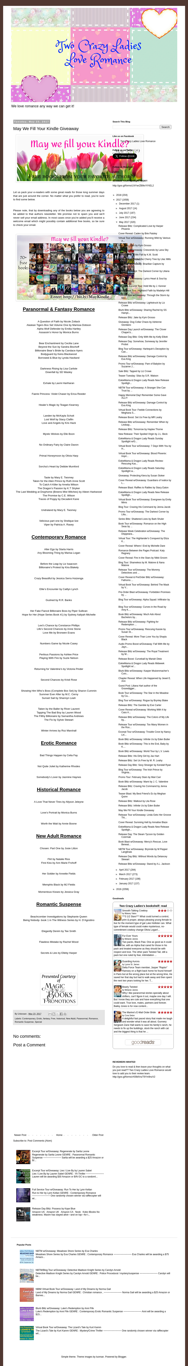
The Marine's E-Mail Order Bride (139, 1012)
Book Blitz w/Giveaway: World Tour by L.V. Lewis (143, 751)
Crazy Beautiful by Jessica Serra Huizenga (58, 578)
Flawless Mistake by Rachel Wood (58, 941)
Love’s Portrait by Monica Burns (59, 812)
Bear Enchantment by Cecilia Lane (59, 343)
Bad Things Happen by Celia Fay (59, 755)
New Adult (71, 1018)
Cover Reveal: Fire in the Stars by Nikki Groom (142, 557)
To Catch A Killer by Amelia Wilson (58, 484)
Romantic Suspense (24, 1022)
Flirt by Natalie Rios (59, 859)
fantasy (46, 1018)
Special (38, 1022)
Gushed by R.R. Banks (59, 600)
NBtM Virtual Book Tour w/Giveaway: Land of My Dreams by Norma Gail (73, 1289)
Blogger (122, 1356)
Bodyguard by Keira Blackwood (59, 354)
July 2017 (124, 213)
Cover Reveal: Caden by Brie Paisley (137, 233)
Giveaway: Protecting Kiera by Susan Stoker (141, 475)
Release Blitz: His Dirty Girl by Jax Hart (138, 756)
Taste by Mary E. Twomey (59, 477)
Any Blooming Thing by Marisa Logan (58, 552)
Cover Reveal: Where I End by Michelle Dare (141, 545)
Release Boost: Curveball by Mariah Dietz (140, 658)
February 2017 (127, 878)
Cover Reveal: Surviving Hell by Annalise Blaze (142, 822)
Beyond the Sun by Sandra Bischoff (59, 346)
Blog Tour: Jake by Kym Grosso (134, 245)
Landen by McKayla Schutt (58, 415)
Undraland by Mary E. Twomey (58, 510)
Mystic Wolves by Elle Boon (59, 433)
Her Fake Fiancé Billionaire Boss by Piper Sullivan (58, 610)
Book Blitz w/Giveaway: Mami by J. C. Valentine (143, 781)
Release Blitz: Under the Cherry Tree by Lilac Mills (144, 259)
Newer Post (20, 1135)
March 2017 (125, 874)
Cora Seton (130, 1015)
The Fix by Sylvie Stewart (58, 719)
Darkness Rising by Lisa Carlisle (58, 368)
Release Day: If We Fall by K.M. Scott (138, 254)
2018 (119, 195)
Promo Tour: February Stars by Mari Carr (139, 777)
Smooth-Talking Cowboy (135, 910)
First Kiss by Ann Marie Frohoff (58, 862)
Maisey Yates (130, 913)
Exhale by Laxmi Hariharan (58, 383)
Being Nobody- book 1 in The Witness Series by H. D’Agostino (58, 920)
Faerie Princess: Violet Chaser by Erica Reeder (59, 393)
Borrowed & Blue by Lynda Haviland (58, 357)
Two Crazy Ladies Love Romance (138, 141)
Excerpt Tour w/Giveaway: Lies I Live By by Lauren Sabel (62, 1170)
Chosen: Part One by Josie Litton (59, 848)
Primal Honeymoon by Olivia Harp (58, 455)
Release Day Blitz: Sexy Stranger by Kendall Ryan (144, 765)
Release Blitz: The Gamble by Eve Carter (139, 705)
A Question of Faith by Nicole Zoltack (59, 321)
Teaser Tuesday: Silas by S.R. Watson (138, 375)
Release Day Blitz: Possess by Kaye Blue (53, 1208)
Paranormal (82, 1018)
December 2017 (127, 203)
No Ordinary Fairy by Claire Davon (59, 444)
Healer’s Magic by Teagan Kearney (59, 404)
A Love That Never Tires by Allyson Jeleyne (59, 801)
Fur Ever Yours (130, 936)
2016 (119, 889)
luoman (100, 1356)
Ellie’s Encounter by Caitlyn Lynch (59, 589)
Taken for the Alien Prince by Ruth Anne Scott (59, 481)
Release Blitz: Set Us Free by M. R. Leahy (140, 760)
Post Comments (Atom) (40, 1140)
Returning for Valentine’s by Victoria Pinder (58, 668)
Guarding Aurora (130, 961)
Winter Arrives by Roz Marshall (58, 730)
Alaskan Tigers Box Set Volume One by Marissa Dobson (59, 325)
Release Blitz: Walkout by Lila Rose (136, 801)
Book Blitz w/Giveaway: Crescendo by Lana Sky (143, 250)
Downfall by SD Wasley (58, 372)
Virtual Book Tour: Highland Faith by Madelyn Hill (143, 290)
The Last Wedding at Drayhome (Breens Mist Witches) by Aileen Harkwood (59, 491)
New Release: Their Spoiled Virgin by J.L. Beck (142, 434)
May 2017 (124, 222)
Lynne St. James (132, 964)
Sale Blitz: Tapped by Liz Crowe (134, 371)
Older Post (97, 1135)
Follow (116, 172)
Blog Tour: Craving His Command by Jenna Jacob (144, 507)
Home (59, 1135)
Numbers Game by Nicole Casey (58, 643)
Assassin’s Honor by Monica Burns (59, 332)
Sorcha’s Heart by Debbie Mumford (59, 466)
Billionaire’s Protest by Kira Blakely (59, 567)
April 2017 (124, 869)
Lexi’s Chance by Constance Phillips (58, 625)
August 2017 (126, 208)
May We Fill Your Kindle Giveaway (136, 810)
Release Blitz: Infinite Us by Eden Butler (139, 805)
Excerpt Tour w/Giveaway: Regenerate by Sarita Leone (60, 1151)
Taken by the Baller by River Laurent (59, 708)
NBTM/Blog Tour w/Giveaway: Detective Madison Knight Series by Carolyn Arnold (78, 1270)
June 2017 (124, 217)
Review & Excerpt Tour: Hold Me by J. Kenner (142, 286)
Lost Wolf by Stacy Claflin (58, 419)
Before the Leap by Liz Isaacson (58, 563)
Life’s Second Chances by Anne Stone (59, 628)
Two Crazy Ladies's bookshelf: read (143, 905)
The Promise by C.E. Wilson (59, 495)
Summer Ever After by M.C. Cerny (58, 694)
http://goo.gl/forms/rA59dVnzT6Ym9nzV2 (134, 1076)
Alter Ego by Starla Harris (58, 549)
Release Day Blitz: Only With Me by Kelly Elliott (142, 337)
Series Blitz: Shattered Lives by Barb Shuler (141, 519)
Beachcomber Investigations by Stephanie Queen (59, 916)
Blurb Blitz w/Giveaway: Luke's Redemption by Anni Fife (65, 1308)
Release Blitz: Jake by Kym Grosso (136, 317)
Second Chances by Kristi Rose (59, 679)
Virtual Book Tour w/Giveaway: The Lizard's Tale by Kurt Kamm (68, 1327)
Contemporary (28, 1018)
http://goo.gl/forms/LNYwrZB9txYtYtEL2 (133, 185)
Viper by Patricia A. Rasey (59, 524)
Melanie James (131, 939)
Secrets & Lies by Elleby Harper (58, 952)
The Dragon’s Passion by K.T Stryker (59, 488)
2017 (119, 199)
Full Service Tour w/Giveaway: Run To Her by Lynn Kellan (62, 1189)
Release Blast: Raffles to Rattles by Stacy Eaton (143, 487)
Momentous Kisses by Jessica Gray (58, 891)
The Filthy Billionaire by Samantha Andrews (59, 716)
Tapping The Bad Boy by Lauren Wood (59, 712)
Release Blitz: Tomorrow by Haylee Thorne (140, 429)
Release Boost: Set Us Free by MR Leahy (140, 417)
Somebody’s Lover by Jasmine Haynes (59, 777)
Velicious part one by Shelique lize (58, 520)
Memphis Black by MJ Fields (58, 884)
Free (53, 1018)
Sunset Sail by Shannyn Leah (59, 698)
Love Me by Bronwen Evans (59, 632)
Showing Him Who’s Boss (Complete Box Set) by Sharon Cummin (58, 690)
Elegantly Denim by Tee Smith (59, 931)
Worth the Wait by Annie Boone (59, 823)
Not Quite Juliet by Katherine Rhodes (59, 766)
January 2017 (126, 883)
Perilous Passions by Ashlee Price (58, 654)
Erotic (39, 1018)
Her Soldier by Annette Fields (59, 873)
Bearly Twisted (130, 987)
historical (61, 1018)
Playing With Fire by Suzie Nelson (58, 658)
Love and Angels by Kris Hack (59, 422)
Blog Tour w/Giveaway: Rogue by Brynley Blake (143, 700)
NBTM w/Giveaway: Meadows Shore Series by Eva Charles (67, 1251)
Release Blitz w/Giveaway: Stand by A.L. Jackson (144, 864)
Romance (93, 1018)
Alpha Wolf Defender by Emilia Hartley (59, 328)
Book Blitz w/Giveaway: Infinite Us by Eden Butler (144, 739)
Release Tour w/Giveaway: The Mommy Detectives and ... (139, 571)
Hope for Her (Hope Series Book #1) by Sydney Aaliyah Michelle (58, 614)
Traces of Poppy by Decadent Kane (59, 499)
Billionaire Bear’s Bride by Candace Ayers (59, 350)
